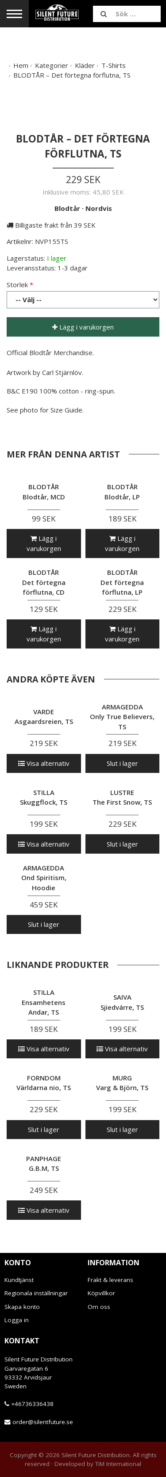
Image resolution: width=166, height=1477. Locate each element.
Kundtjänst (19, 1280)
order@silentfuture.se (42, 1422)
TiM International (118, 1464)
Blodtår (67, 208)
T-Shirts (113, 65)
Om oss (99, 1307)
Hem (20, 65)
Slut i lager (122, 763)
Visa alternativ (43, 763)
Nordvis (98, 208)
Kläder (85, 65)
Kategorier (51, 65)
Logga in (16, 1320)
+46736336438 (32, 1404)
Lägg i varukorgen (83, 326)
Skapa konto (22, 1307)
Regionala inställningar (36, 1293)
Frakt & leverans (110, 1280)
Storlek (17, 284)
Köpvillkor (101, 1293)
